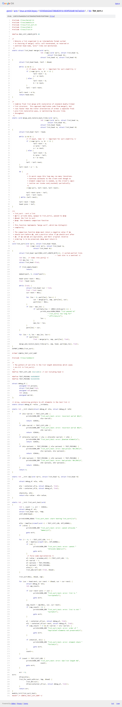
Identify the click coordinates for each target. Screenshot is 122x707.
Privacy (19, 703)
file (52, 16)
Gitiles (13, 703)
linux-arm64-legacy (29, 10)
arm (16, 10)
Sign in (117, 3)
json (118, 703)
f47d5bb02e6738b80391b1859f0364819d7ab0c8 (61, 10)
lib (90, 10)
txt (112, 703)
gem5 (9, 10)
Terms (25, 703)
